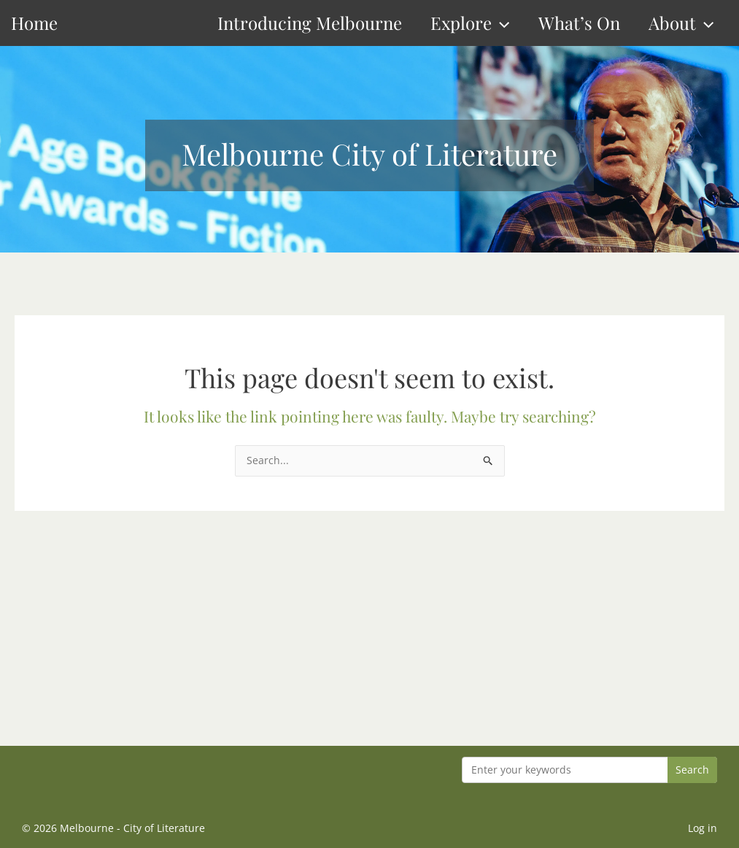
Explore (469, 23)
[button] (500, 23)
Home (34, 22)
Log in (702, 828)
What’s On (579, 22)
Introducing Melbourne (309, 22)
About (681, 23)
